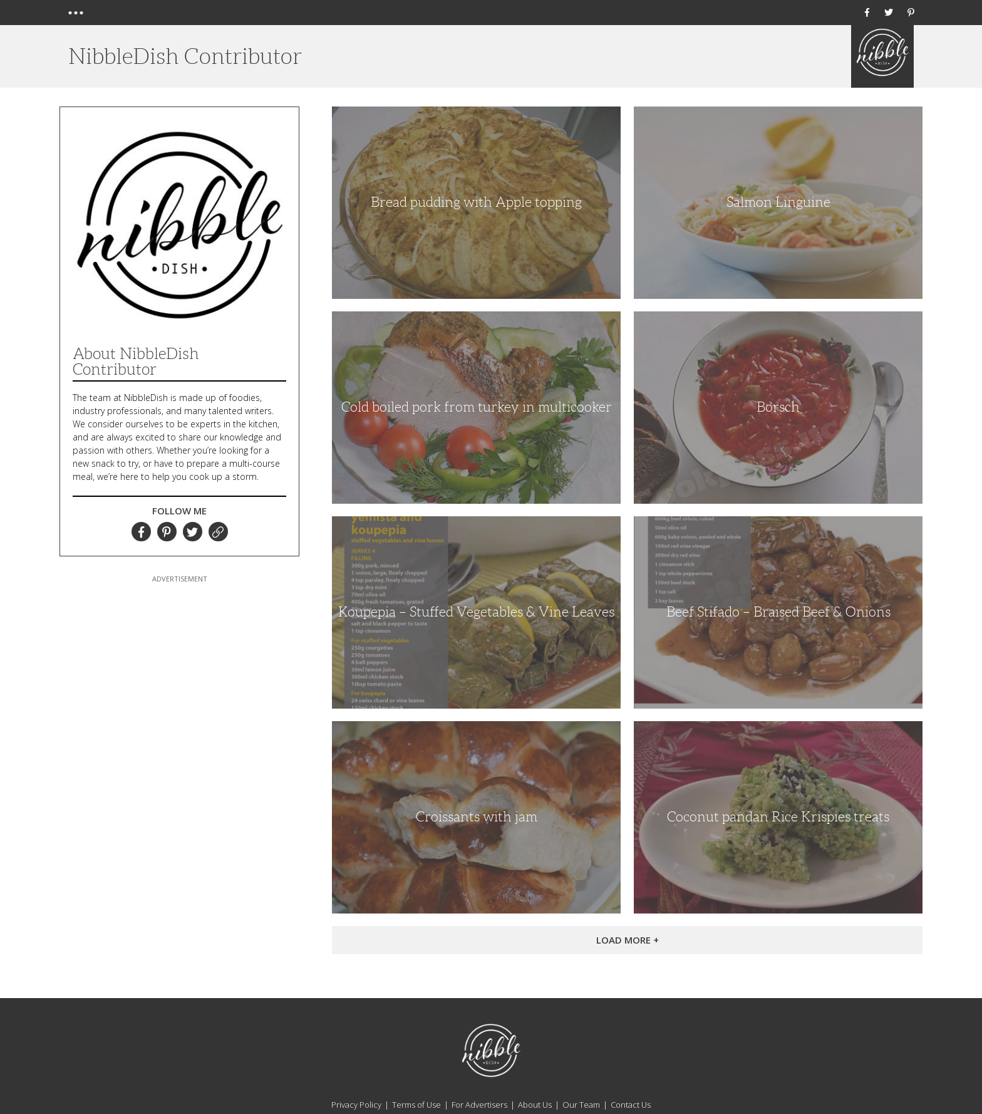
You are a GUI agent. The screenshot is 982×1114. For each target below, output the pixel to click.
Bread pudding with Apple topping (476, 202)
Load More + (627, 940)
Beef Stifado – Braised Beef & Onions (778, 612)
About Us (535, 1104)
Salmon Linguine (778, 202)
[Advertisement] (180, 663)
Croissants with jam (476, 817)
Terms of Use (416, 1104)
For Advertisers (479, 1104)
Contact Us (631, 1104)
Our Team (581, 1104)
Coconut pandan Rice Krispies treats (778, 817)
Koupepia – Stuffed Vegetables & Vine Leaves (476, 612)
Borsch (778, 407)
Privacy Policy (356, 1104)
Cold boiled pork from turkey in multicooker (476, 407)
